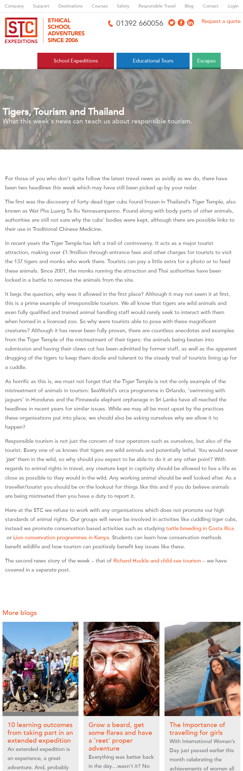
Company (14, 6)
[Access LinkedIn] (190, 22)
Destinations (70, 6)
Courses (100, 6)
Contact (211, 6)
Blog (189, 6)
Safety (123, 6)
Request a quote (221, 21)
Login (233, 6)
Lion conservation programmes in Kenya (61, 537)
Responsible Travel (157, 6)
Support (41, 6)
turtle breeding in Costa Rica (200, 528)
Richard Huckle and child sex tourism (157, 560)
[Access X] (171, 22)
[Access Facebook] (181, 22)
